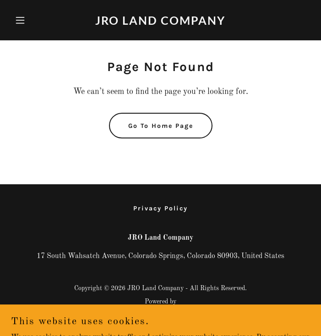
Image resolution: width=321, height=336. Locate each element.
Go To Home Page (160, 126)
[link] (160, 23)
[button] (33, 20)
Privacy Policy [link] (160, 208)
